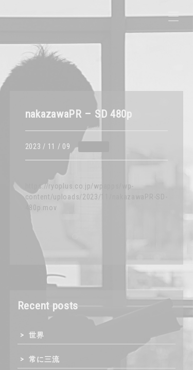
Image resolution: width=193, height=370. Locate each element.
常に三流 (44, 359)
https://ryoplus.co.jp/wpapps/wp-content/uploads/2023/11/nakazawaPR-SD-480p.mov (96, 197)
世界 (36, 335)
